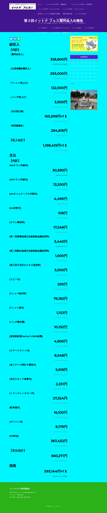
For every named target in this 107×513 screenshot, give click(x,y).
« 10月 (72, 83)
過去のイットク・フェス (70, 32)
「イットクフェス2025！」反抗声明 (81, 4)
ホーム (40, 4)
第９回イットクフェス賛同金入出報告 (49, 14)
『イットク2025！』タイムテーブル (48, 9)
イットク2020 (43, 32)
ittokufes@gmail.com (28, 492)
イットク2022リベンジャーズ (59, 28)
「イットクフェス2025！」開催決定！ (56, 4)
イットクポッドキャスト (63, 18)
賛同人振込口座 (67, 14)
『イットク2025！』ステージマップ (73, 9)
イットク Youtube (80, 14)
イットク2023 (43, 28)
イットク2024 (80, 23)
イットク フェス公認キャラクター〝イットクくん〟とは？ (55, 23)
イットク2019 (55, 32)
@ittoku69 (20, 495)
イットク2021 (89, 28)
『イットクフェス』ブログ (46, 18)
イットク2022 (77, 28)
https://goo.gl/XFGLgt (23, 497)
